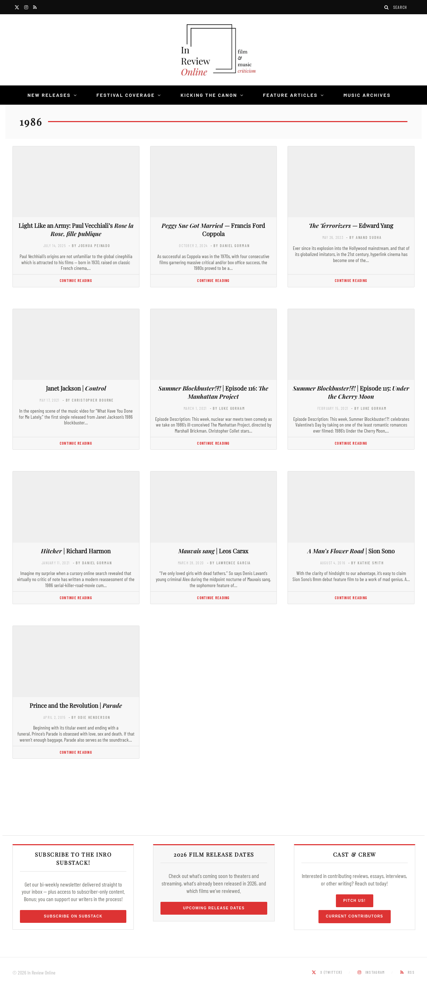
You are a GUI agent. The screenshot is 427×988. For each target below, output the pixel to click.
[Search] (386, 7)
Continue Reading (76, 280)
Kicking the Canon (208, 95)
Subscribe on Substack (73, 916)
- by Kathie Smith (366, 562)
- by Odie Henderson (89, 717)
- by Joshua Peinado (89, 245)
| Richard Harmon (76, 551)
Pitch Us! (354, 901)
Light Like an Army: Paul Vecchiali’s (76, 229)
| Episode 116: (213, 392)
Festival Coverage (125, 95)
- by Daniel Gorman (230, 245)
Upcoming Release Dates (213, 908)
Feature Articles (290, 95)
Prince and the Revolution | (76, 705)
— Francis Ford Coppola (213, 229)
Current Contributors (354, 916)
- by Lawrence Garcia (229, 562)
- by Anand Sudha (363, 237)
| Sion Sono (351, 551)
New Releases (49, 95)
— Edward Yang (351, 225)
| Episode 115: (351, 392)
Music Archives (367, 95)
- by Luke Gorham (227, 408)
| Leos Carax (213, 551)
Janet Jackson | (76, 388)
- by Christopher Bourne (88, 400)
